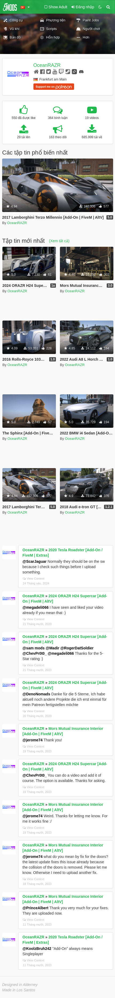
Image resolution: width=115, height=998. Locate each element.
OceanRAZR (47, 65)
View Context (33, 578)
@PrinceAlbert (35, 908)
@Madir (52, 648)
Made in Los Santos (18, 990)
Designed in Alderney (20, 984)
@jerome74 (32, 740)
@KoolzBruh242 (36, 948)
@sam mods (33, 648)
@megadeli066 (35, 607)
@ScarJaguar (34, 561)
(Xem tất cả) (59, 241)
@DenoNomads (36, 694)
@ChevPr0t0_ (34, 653)
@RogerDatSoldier (77, 648)
